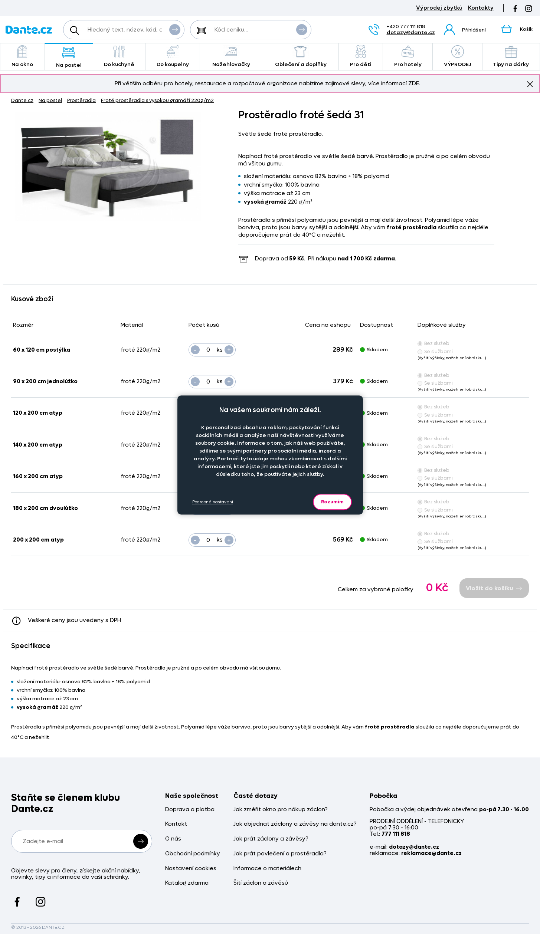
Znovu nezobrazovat (530, 84)
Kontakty (481, 8)
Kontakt (176, 824)
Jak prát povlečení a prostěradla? (280, 854)
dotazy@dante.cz (411, 32)
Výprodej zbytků (439, 8)
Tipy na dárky (511, 56)
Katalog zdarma (187, 883)
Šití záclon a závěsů (260, 883)
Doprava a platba (190, 809)
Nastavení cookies (190, 868)
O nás (173, 839)
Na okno (22, 56)
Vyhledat (175, 29)
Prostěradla (81, 100)
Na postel (68, 57)
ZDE (413, 83)
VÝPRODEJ (457, 56)
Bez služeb (433, 343)
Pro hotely (407, 56)
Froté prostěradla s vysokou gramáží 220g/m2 (157, 100)
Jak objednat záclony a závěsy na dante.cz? (295, 824)
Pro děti (360, 56)
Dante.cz (22, 100)
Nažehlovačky (231, 56)
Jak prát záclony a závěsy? (270, 839)
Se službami (435, 351)
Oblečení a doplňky (301, 56)
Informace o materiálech (267, 868)
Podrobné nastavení (212, 502)
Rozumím (332, 502)
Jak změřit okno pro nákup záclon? (280, 809)
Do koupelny (172, 56)
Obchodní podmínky (192, 854)
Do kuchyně (119, 56)
